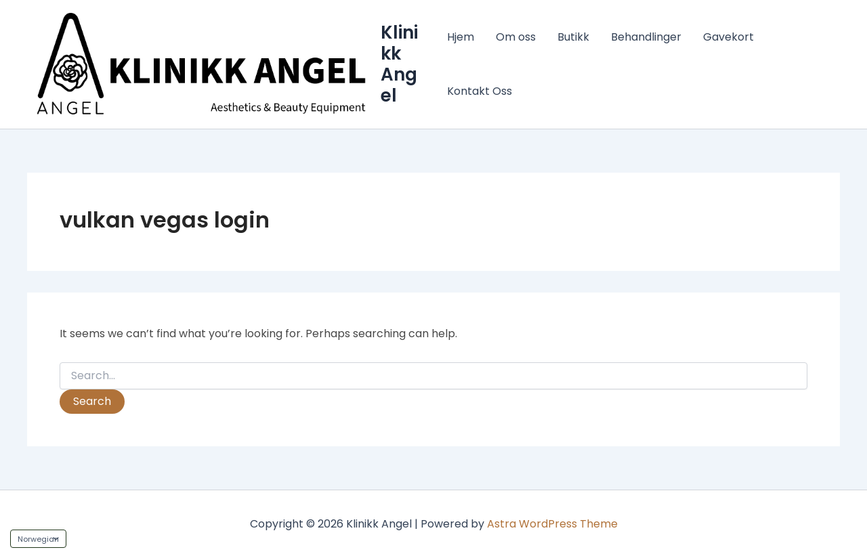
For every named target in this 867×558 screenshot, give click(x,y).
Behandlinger (646, 37)
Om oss (516, 37)
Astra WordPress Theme (552, 524)
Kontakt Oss (479, 91)
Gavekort (728, 37)
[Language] (38, 539)
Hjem (460, 37)
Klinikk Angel (399, 64)
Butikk (573, 37)
